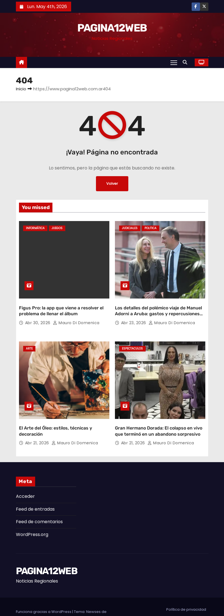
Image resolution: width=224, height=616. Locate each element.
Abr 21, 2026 (37, 427)
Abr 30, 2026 (38, 315)
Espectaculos (132, 341)
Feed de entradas (35, 493)
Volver (112, 183)
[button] (186, 62)
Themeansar (27, 601)
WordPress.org (32, 519)
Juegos (57, 228)
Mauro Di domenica (76, 315)
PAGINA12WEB (112, 27)
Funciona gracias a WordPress (44, 596)
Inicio (21, 89)
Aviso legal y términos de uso (179, 604)
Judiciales (130, 228)
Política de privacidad (186, 593)
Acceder (25, 481)
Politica (150, 228)
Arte (29, 341)
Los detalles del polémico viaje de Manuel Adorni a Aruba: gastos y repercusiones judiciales (158, 306)
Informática (35, 228)
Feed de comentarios (39, 506)
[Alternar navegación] (173, 62)
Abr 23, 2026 (134, 315)
